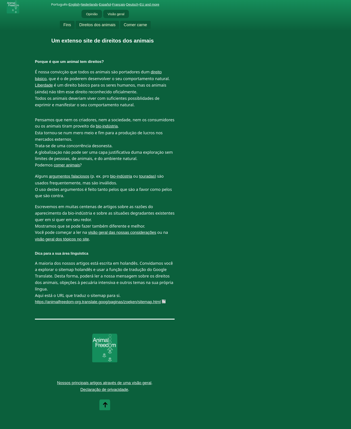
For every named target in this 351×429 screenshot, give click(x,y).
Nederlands (89, 4)
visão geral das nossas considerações (122, 232)
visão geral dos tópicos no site (62, 239)
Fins (67, 25)
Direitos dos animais (97, 25)
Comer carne (135, 25)
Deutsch (132, 4)
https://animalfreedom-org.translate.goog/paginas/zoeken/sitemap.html (98, 302)
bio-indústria (107, 126)
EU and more (149, 4)
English (73, 4)
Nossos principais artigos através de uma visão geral (104, 383)
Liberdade (44, 85)
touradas (147, 176)
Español (105, 4)
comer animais (67, 165)
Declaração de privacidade (104, 389)
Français (118, 4)
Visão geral (116, 14)
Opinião (92, 14)
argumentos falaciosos (69, 176)
